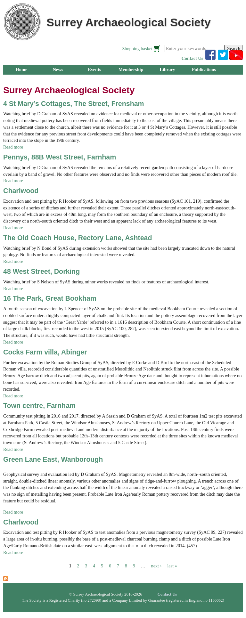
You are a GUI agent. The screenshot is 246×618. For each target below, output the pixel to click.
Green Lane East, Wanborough (53, 459)
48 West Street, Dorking (41, 271)
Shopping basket (137, 48)
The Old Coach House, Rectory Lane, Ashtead (77, 238)
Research (58, 79)
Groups (21, 79)
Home (21, 69)
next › (156, 565)
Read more (13, 147)
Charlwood (20, 191)
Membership (131, 69)
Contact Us (192, 58)
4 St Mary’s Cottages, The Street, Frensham (73, 104)
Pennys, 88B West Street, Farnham (59, 157)
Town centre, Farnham (39, 406)
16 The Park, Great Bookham (49, 298)
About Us (131, 79)
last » (172, 565)
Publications (204, 69)
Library (167, 69)
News (58, 69)
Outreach (94, 79)
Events (94, 69)
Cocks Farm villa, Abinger (45, 352)
